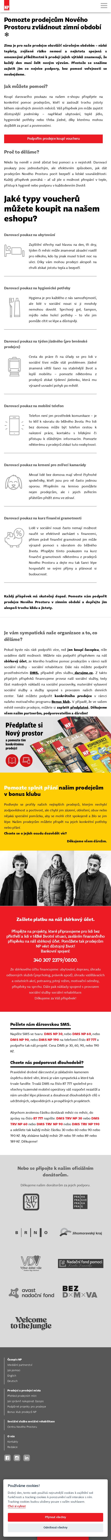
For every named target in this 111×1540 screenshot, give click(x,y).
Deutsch (12, 1381)
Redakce (12, 1447)
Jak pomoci (13, 1370)
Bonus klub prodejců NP (22, 1412)
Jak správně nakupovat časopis (25, 1401)
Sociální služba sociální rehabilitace (31, 1421)
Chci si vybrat (17, 1506)
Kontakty (12, 1442)
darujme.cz (83, 673)
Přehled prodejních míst (22, 1396)
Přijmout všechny (55, 1517)
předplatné (79, 707)
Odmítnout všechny (55, 1527)
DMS (34, 673)
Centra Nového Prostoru (22, 1427)
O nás (11, 1436)
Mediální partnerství (19, 1365)
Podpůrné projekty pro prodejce (26, 1406)
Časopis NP (14, 1359)
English (11, 1376)
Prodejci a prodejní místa (24, 1390)
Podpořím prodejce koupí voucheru (53, 139)
